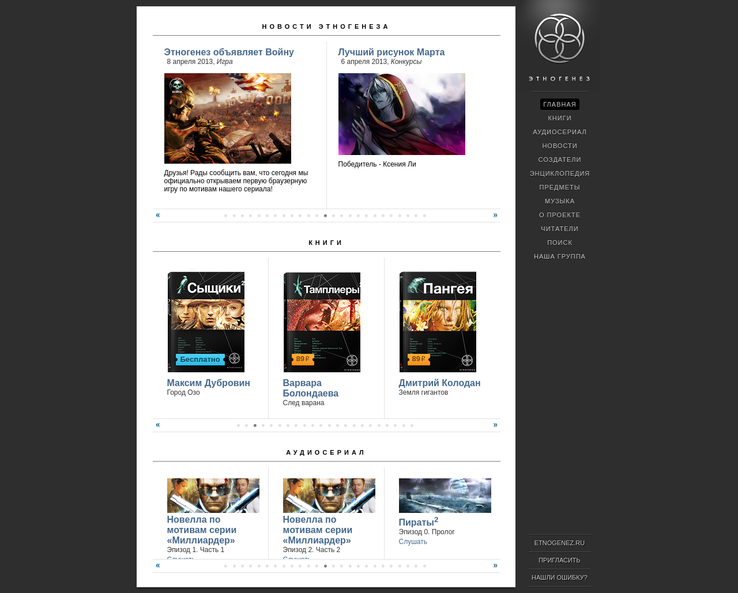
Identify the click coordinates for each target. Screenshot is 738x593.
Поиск (560, 242)
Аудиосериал (326, 452)
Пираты (419, 521)
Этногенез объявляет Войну (229, 52)
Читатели (559, 228)
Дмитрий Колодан (440, 383)
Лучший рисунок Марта (391, 52)
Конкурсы (406, 62)
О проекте (560, 214)
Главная (559, 104)
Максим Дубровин (209, 383)
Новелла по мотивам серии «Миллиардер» (202, 530)
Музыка (560, 201)
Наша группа (560, 256)
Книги (326, 242)
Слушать (413, 542)
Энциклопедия (560, 173)
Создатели (559, 159)
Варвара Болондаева (311, 388)
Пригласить (560, 560)
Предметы (560, 187)
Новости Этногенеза (326, 26)
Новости (559, 145)
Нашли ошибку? (560, 577)
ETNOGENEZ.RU (559, 542)
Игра (225, 62)
